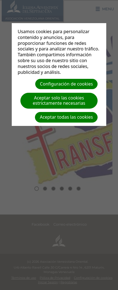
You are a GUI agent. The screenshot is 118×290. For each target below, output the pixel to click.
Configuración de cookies (66, 84)
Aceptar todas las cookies (66, 117)
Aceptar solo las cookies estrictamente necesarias (59, 100)
